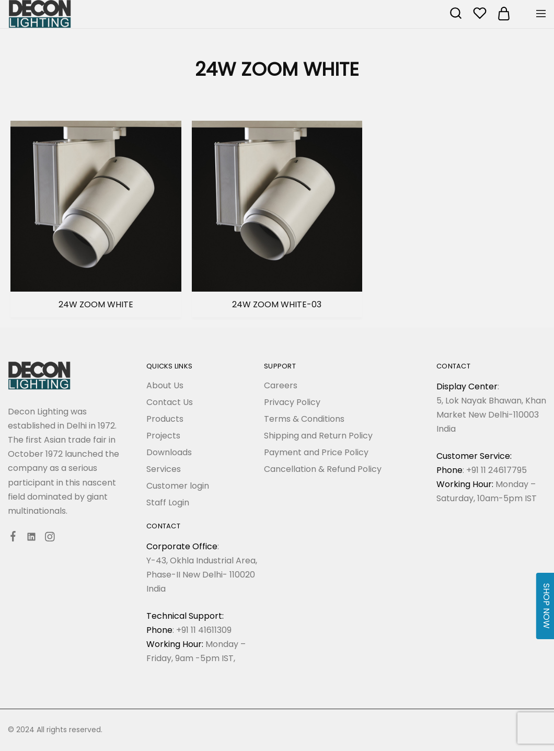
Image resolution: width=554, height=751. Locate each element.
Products (164, 419)
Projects (163, 436)
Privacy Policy (292, 402)
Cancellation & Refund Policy (323, 469)
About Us (164, 385)
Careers (280, 385)
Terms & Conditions (304, 419)
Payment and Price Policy (316, 452)
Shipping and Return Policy (318, 436)
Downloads (169, 452)
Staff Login (167, 502)
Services (163, 469)
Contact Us (169, 402)
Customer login (177, 486)
